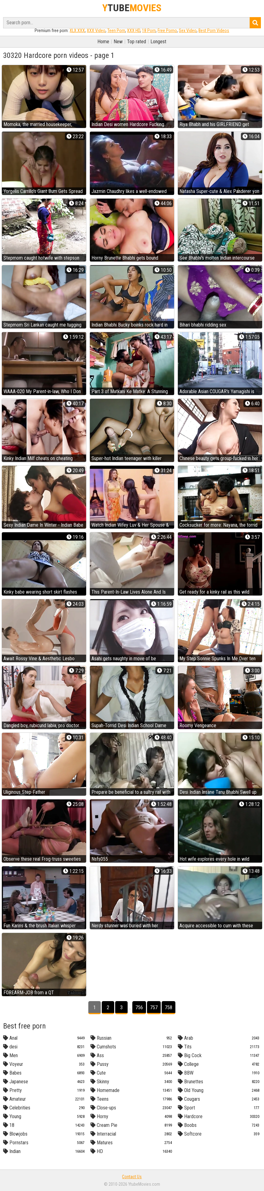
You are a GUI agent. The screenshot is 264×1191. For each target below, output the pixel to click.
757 (154, 1007)
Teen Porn (116, 30)
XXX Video (96, 30)
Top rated (136, 42)
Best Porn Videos (213, 30)
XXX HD (133, 30)
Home (103, 42)
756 (139, 1007)
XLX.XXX (77, 30)
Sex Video (188, 30)
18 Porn (149, 30)
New (118, 42)
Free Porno (167, 30)
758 (168, 1007)
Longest (158, 42)
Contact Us (132, 1176)
